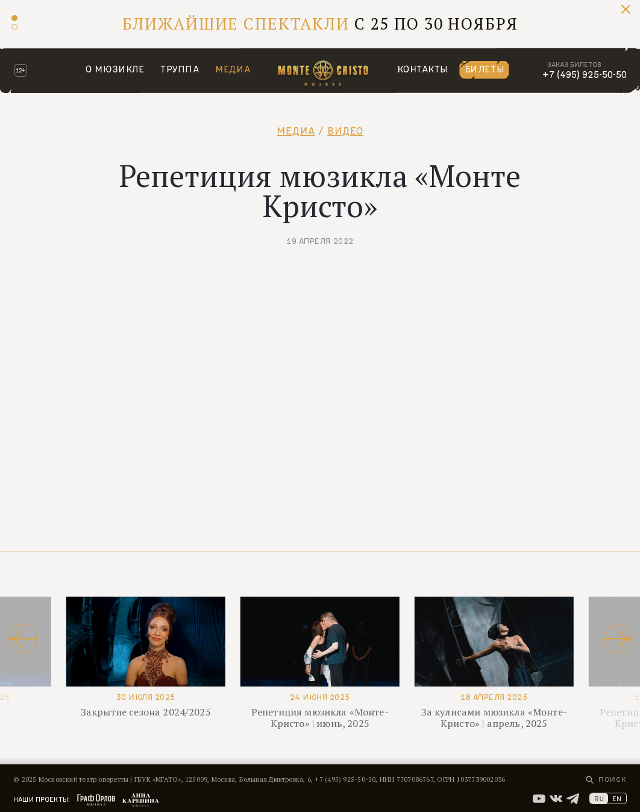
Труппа (179, 69)
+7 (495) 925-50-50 (584, 74)
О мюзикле (115, 69)
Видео (345, 131)
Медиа (232, 69)
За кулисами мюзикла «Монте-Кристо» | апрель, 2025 (494, 717)
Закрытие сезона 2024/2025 (146, 711)
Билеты (485, 69)
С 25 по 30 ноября (320, 23)
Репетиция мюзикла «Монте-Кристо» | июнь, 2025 (320, 717)
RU (599, 798)
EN (616, 798)
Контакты (422, 69)
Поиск (612, 779)
